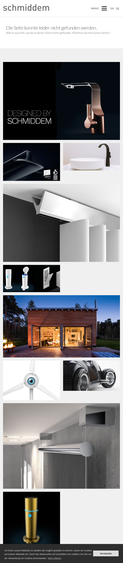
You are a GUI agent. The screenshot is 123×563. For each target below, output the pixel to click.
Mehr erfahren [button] (54, 558)
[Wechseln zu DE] (117, 8)
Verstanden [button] (106, 553)
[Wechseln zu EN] (112, 8)
